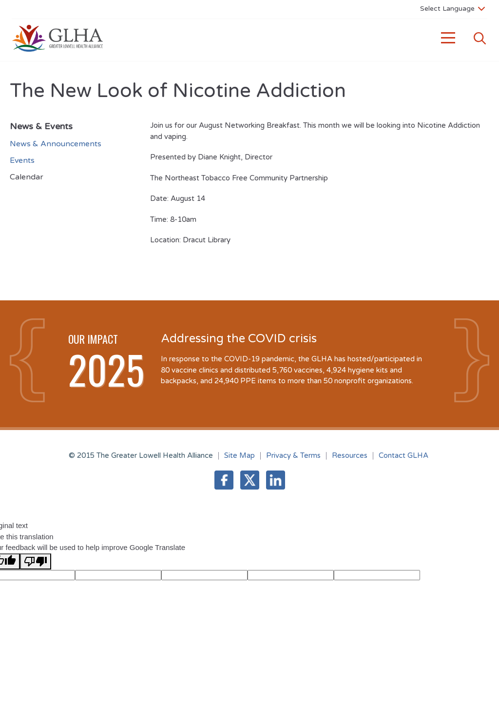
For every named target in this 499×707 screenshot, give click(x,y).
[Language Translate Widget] (452, 8)
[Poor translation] (35, 561)
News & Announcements (55, 144)
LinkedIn (275, 480)
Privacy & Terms (293, 455)
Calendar (26, 177)
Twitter (249, 480)
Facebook (223, 480)
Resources (349, 455)
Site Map (239, 455)
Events (22, 160)
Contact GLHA (403, 455)
